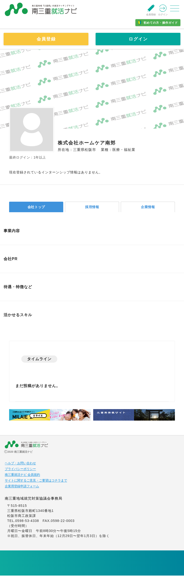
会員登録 (46, 39)
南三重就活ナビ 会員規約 (22, 476)
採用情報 (92, 208)
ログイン (138, 39)
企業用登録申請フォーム (22, 487)
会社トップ (36, 208)
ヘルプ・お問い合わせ (20, 464)
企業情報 (148, 208)
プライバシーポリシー (20, 470)
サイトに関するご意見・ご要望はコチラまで (36, 482)
